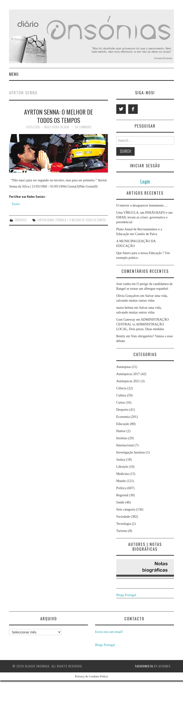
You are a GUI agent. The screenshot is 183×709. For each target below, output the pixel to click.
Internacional (125, 445)
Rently (120, 336)
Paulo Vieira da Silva (56, 127)
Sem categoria (125, 509)
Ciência (121, 388)
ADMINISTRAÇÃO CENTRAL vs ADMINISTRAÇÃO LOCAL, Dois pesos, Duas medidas (142, 324)
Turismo (121, 531)
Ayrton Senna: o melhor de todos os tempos (58, 116)
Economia (123, 417)
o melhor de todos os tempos (87, 220)
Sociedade (123, 516)
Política (121, 488)
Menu (14, 74)
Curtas (120, 402)
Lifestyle (122, 466)
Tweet (15, 204)
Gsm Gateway (125, 319)
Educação (122, 424)
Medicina (122, 474)
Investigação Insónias (130, 452)
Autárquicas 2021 (128, 381)
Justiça (120, 459)
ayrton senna (45, 220)
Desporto (20, 220)
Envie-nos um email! (109, 632)
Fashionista (144, 666)
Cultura (121, 395)
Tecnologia (123, 524)
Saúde (120, 502)
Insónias (121, 438)
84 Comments (83, 127)
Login (145, 181)
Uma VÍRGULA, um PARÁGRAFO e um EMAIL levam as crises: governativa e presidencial (144, 217)
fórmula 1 (62, 220)
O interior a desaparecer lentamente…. (142, 205)
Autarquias (123, 367)
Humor (121, 431)
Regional (122, 495)
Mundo (121, 481)
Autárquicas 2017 (128, 374)
